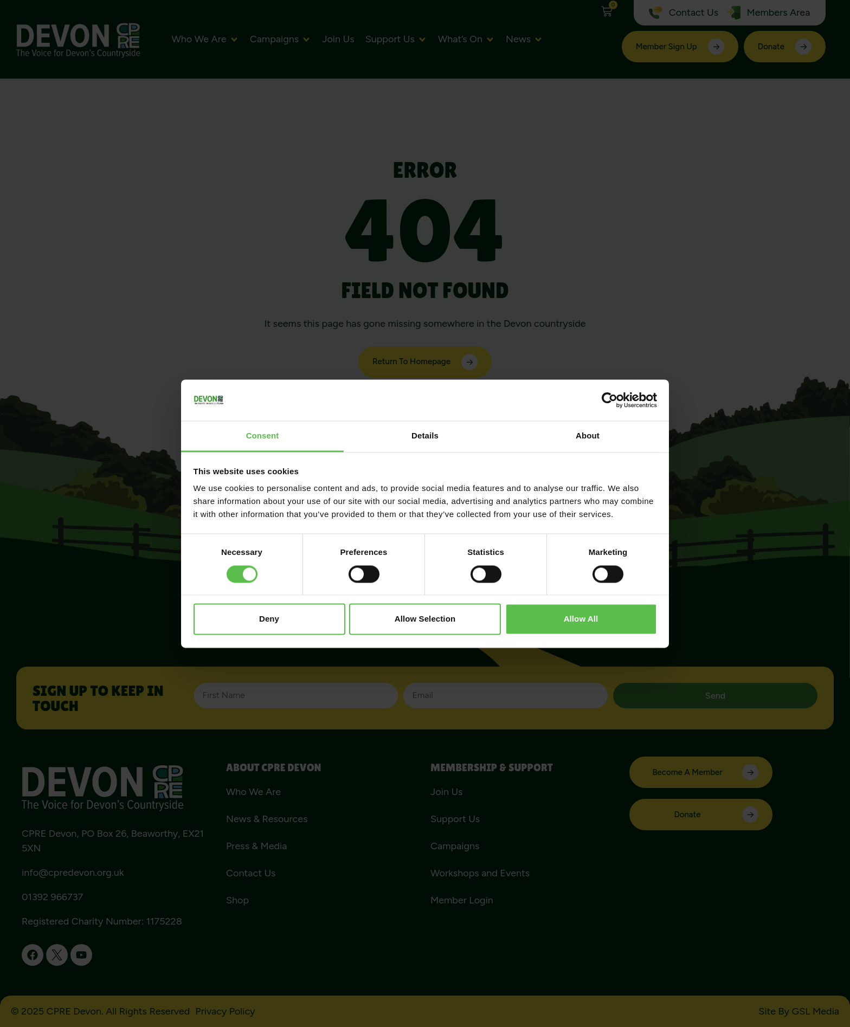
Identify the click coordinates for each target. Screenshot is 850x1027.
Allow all (581, 619)
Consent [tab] (262, 436)
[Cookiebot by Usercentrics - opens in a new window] (609, 400)
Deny (269, 619)
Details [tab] (425, 436)
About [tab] (588, 436)
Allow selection (425, 619)
